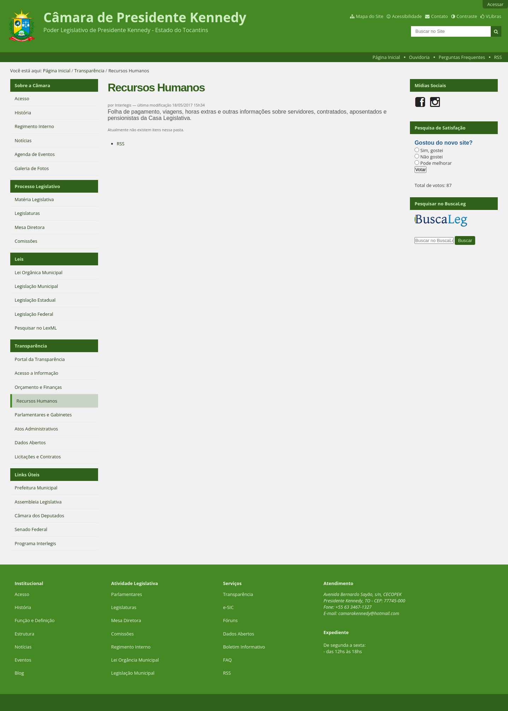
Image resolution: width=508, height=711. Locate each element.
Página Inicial (386, 57)
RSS (498, 57)
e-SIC (228, 607)
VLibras (493, 16)
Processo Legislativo (37, 186)
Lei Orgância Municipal (135, 660)
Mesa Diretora (126, 620)
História (23, 607)
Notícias (23, 647)
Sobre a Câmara (32, 85)
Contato (439, 16)
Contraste (466, 16)
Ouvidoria (419, 57)
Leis (19, 259)
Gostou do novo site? (443, 143)
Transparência (89, 70)
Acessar (495, 4)
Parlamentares (126, 594)
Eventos (23, 660)
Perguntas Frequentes (462, 57)
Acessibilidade (407, 16)
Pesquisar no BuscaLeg (440, 203)
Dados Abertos (238, 634)
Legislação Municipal (133, 673)
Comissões (122, 634)
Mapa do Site (369, 16)
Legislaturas (123, 607)
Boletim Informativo (244, 647)
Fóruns (230, 620)
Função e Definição (35, 620)
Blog (19, 673)
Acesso (22, 594)
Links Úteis (27, 474)
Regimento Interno (131, 647)
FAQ (227, 660)
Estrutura (25, 634)
